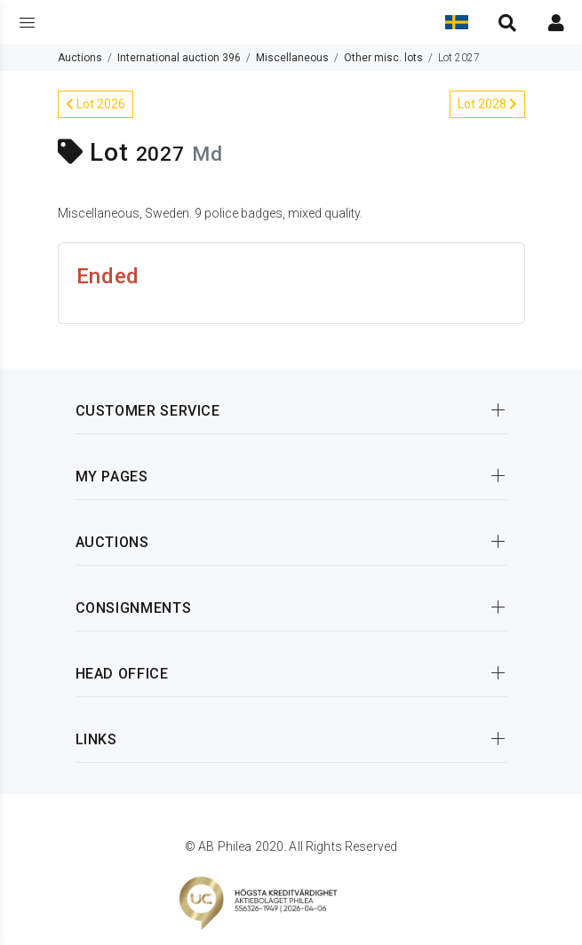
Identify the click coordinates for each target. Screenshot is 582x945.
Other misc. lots (383, 58)
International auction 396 (179, 58)
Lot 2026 (95, 104)
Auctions (80, 58)
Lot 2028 (487, 104)
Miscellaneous (292, 58)
